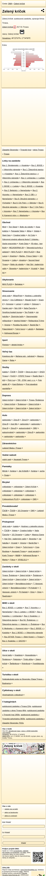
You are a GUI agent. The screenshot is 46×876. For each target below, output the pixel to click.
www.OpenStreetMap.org (29, 870)
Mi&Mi (17, 555)
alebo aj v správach (11, 816)
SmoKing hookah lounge (12, 312)
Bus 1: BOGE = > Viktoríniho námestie (27, 633)
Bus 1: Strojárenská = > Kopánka (15, 165)
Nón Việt (17, 308)
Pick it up (11, 380)
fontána (13, 471)
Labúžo (31, 329)
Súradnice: (6, 38)
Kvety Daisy (24, 244)
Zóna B (16, 420)
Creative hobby (19, 235)
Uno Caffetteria (16, 300)
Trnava (6, 154)
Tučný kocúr (20, 329)
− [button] (5, 96)
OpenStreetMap (18, 141)
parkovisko (6, 420)
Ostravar (35, 304)
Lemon (18, 304)
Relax (12, 360)
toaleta (5, 372)
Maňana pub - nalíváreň (25, 356)
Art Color (31, 235)
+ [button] (5, 92)
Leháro (26, 304)
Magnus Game (38, 535)
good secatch (33, 551)
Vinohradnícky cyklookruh (12, 695)
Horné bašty (7, 655)
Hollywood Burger (11, 333)
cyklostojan (6, 487)
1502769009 (6, 733)
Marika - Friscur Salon (28, 256)
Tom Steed (13, 227)
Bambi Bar (34, 325)
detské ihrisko (17, 345)
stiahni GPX (6, 736)
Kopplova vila (7, 356)
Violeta (36, 231)
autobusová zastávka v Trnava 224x (16, 706)
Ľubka (14, 260)
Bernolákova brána (23, 584)
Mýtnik (4, 471)
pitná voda (6, 296)
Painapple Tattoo (17, 231)
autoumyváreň (24, 428)
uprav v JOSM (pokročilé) (29, 731)
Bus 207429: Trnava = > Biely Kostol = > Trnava (23, 637)
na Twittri (23, 852)
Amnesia (9, 304)
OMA (10, 4)
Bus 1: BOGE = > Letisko (12, 608)
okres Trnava (38, 150)
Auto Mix (14, 424)
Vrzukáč (34, 269)
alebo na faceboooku (11, 812)
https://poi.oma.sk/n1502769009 (12, 143)
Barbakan (19, 284)
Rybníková (26, 664)
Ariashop (13, 256)
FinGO (13, 376)
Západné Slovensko (10, 150)
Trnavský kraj (25, 150)
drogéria (22, 260)
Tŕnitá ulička (28, 659)
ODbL (21, 871)
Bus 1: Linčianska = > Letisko (33, 178)
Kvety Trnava (7, 555)
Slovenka (13, 269)
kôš (3, 380)
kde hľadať (6, 822)
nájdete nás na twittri (11, 809)
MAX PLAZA (16, 252)
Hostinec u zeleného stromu (32, 526)
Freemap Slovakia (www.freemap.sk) (14, 874)
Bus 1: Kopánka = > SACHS (13, 641)
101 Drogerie (23, 511)
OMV (35, 428)
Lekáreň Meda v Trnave (11, 448)
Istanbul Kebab (20, 321)
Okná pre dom (31, 372)
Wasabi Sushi (30, 300)
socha (42, 471)
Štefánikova (14, 664)
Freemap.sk (30, 141)
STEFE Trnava (24, 376)
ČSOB (12, 372)
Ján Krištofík (24, 471)
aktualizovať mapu (14, 731)
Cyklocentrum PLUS (10, 499)
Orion (32, 592)
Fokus (12, 560)
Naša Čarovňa (29, 308)
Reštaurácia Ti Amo (36, 321)
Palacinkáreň (7, 329)
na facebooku (17, 851)
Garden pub (7, 308)
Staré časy (6, 235)
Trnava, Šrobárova (36, 400)
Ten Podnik (28, 312)
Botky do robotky (26, 227)
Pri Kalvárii (32, 588)
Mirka (29, 231)
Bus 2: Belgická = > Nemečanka (17, 190)
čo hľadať (6, 832)
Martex (5, 560)
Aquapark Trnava (20, 459)
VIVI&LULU (22, 560)
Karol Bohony (17, 384)
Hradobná (19, 655)
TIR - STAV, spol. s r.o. (26, 380)
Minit (4, 227)
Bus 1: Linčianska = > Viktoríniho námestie (21, 182)
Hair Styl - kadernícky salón (15, 539)
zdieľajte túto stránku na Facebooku (15, 851)
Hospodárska (30, 655)
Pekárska (17, 659)
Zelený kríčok (19, 4)
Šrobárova (22, 404)
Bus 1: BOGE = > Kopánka (32, 186)
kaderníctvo (24, 269)
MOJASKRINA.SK (16, 248)
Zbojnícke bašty (17, 317)
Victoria (7, 325)
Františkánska (38, 664)
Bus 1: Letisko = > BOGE (25, 612)
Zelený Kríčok (30, 487)
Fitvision (5, 345)
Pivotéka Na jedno (20, 325)
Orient (18, 547)
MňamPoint (17, 296)
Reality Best (37, 376)
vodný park (6, 459)
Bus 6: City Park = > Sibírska (24, 203)
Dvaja (6, 475)
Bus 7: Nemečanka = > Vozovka (26, 211)
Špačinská (6, 596)
